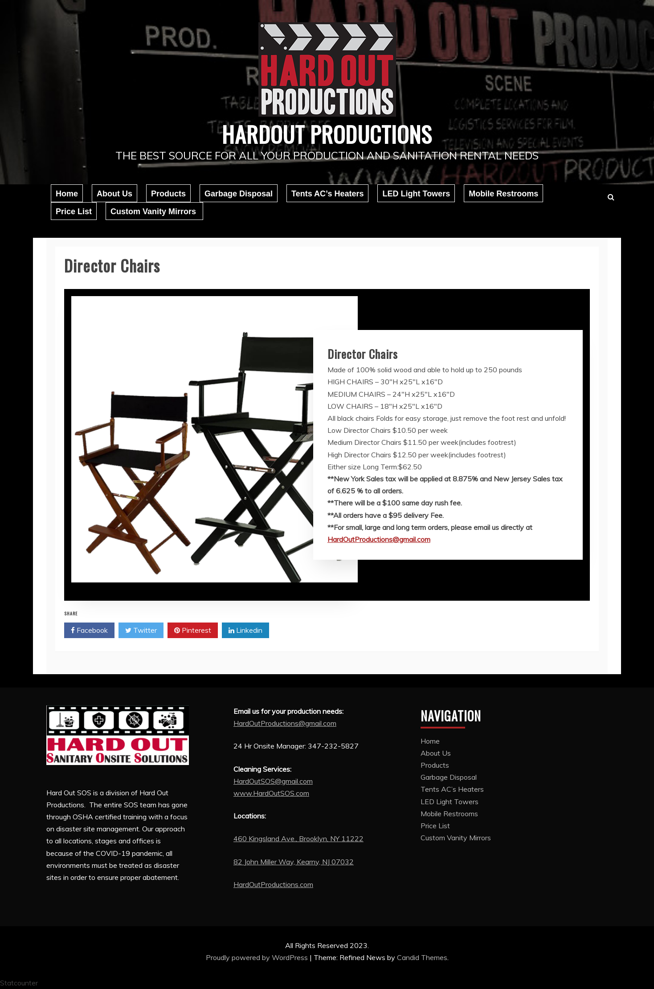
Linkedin (245, 630)
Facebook (89, 630)
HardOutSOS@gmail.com (273, 781)
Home (67, 193)
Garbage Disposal (238, 193)
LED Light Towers (416, 193)
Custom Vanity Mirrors (154, 211)
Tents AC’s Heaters (327, 193)
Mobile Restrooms (503, 193)
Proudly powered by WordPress (258, 957)
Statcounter (19, 982)
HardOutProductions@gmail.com (378, 539)
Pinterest (192, 630)
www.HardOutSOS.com (271, 793)
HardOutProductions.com (273, 884)
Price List (74, 211)
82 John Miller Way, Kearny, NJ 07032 (293, 861)
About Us (114, 193)
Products (168, 193)
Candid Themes (422, 957)
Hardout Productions (327, 133)
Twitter (141, 630)
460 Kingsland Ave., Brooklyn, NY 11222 (298, 838)
